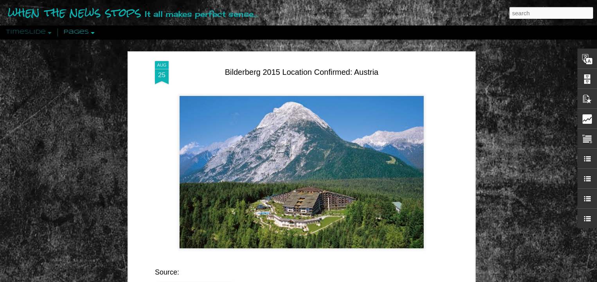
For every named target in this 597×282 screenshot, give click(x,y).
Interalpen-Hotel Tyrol (286, 219)
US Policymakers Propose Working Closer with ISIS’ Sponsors (451, 236)
